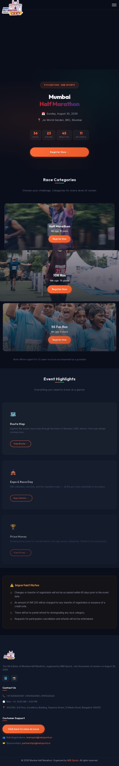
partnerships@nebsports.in (36, 743)
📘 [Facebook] (5, 678)
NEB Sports (73, 760)
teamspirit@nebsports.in (39, 737)
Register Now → (59, 151)
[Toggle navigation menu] (114, 5)
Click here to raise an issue (23, 728)
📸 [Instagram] (14, 678)
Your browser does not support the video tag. (59, 39)
